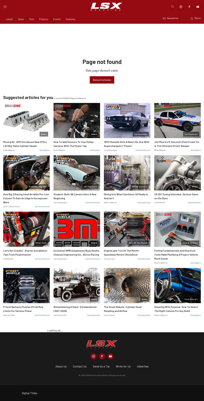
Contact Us (80, 366)
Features (70, 19)
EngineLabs (145, 202)
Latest (9, 19)
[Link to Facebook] (189, 7)
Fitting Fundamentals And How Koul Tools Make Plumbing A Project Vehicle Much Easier (176, 254)
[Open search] (172, 7)
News (21, 19)
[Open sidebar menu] (5, 7)
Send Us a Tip (101, 366)
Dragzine (46, 150)
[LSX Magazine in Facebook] (102, 356)
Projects (43, 19)
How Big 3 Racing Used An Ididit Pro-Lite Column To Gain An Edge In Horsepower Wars (26, 198)
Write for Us (123, 366)
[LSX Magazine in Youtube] (110, 356)
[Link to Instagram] (181, 7)
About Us (61, 366)
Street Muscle (144, 150)
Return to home (102, 79)
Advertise (143, 366)
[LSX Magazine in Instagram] (94, 356)
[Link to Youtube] (198, 7)
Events (57, 19)
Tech (31, 19)
